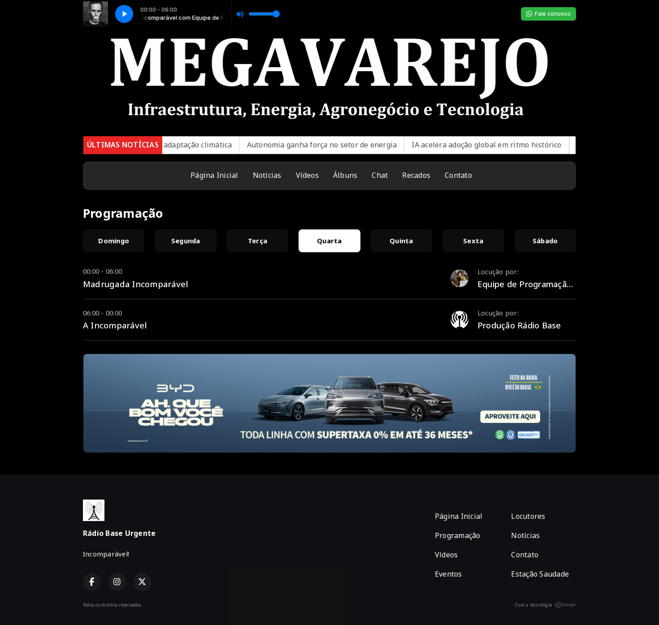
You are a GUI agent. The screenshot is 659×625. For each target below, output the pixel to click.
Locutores (528, 516)
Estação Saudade (540, 574)
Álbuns (345, 175)
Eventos (448, 574)
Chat (380, 175)
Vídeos (307, 175)
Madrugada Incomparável (135, 283)
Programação (458, 535)
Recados (416, 175)
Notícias (267, 175)
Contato (458, 175)
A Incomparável (115, 325)
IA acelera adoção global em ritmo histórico (501, 145)
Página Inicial (214, 175)
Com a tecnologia (545, 605)
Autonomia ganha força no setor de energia (336, 145)
